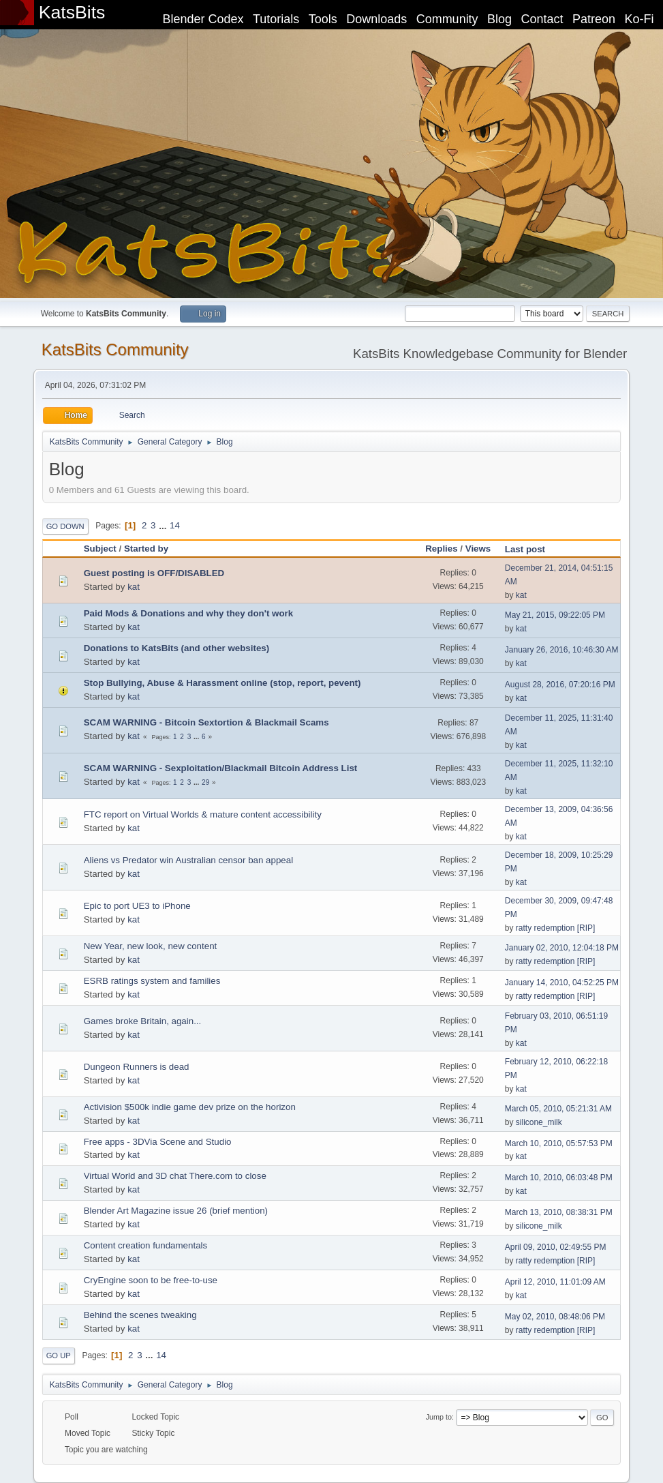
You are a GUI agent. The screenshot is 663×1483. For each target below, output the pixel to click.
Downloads (376, 19)
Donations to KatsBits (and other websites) (177, 648)
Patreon (593, 19)
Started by (146, 548)
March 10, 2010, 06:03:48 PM (559, 1177)
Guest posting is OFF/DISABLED (154, 573)
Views (478, 548)
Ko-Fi (639, 19)
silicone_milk (539, 1122)
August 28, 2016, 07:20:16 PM (560, 684)
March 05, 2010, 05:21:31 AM (558, 1108)
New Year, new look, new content (150, 946)
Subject (100, 548)
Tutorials (276, 19)
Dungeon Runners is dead (136, 1067)
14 (175, 525)
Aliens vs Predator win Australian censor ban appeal (188, 860)
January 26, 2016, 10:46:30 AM (562, 650)
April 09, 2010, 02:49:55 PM (555, 1247)
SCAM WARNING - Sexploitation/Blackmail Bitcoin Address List (221, 768)
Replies (441, 548)
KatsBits (72, 12)
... (164, 525)
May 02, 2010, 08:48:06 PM (555, 1316)
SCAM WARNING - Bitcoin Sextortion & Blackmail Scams (206, 722)
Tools (323, 19)
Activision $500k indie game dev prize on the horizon (190, 1107)
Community (447, 19)
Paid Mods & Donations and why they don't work (189, 613)
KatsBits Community (115, 349)
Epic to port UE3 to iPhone (137, 906)
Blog (499, 19)
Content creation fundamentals (146, 1245)
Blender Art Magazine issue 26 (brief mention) (176, 1210)
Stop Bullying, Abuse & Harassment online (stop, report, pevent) (222, 683)
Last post (531, 549)
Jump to (439, 1417)
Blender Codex (202, 19)
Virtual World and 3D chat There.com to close (175, 1176)
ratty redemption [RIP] (556, 928)
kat (133, 587)
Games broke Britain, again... (143, 1021)
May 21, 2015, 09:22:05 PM (555, 615)
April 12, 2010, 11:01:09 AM (555, 1282)
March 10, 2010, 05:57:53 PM (559, 1143)
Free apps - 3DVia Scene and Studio (158, 1142)
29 (205, 782)
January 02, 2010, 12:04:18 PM (562, 948)
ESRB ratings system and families (152, 981)
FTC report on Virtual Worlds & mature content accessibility (203, 814)
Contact (542, 19)
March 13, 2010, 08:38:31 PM (559, 1212)
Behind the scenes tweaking (140, 1315)
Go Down (65, 526)
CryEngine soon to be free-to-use (150, 1280)
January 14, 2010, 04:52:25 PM (562, 982)
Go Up (58, 1355)
